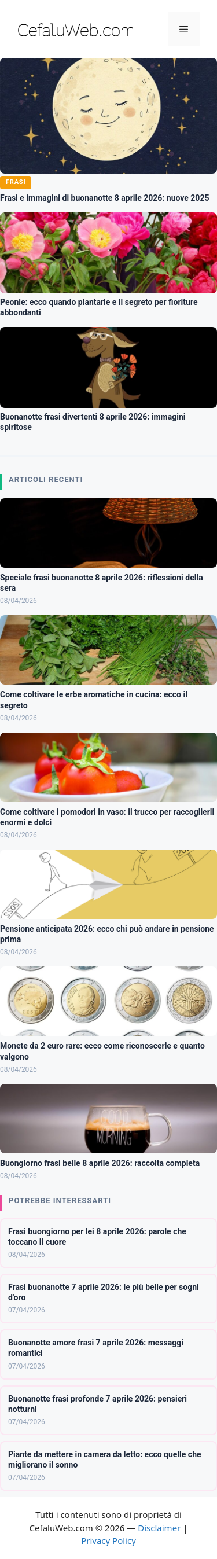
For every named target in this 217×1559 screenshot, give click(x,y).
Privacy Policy (108, 1540)
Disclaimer (159, 1528)
